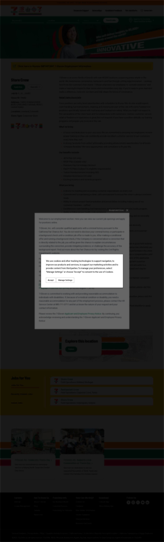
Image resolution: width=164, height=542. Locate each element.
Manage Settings (65, 280)
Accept (51, 280)
